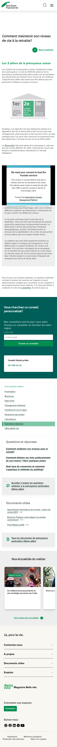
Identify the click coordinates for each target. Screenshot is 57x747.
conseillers (26, 288)
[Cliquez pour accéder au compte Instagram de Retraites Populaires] (6, 727)
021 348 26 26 (15, 365)
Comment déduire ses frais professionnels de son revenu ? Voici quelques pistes (28, 459)
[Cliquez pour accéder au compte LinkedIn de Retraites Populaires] (14, 727)
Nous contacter (42, 50)
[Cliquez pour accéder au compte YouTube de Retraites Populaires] (22, 727)
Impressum (12, 736)
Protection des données (13, 739)
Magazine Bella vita (20, 687)
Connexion (10, 708)
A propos (9, 654)
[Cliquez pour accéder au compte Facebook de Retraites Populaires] (10, 727)
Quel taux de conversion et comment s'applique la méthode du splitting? (25, 468)
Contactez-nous (13, 645)
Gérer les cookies (38, 739)
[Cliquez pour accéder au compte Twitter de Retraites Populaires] (18, 727)
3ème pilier (10, 145)
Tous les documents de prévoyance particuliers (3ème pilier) (29, 540)
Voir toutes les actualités (28, 618)
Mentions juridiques (33, 736)
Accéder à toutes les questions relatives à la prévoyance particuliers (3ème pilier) (30, 486)
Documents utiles (14, 663)
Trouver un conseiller (28, 343)
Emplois (8, 672)
